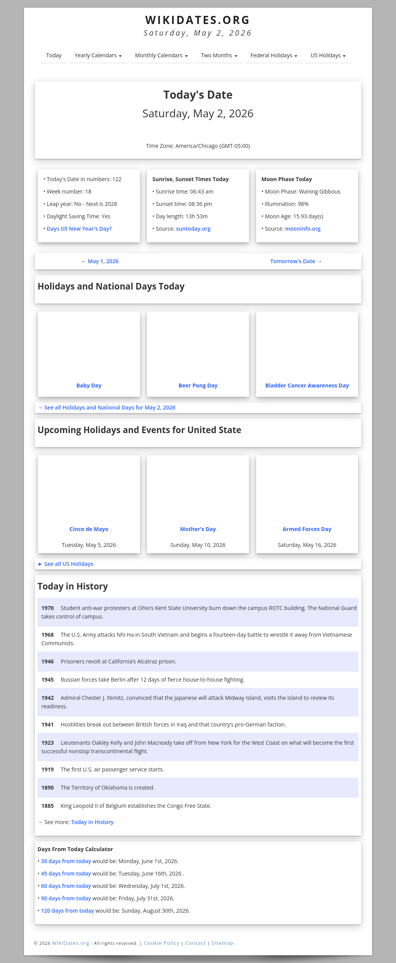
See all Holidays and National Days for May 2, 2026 (113, 407)
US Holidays (328, 55)
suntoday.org (194, 228)
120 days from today (69, 910)
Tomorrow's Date (292, 261)
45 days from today (68, 873)
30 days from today (68, 861)
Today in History (94, 822)
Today (54, 55)
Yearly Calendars (98, 55)
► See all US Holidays (66, 563)
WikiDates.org (198, 19)
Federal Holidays (274, 55)
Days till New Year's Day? (80, 228)
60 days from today (68, 885)
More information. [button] (278, 951)
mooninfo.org (304, 228)
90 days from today (68, 898)
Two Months (219, 55)
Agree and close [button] (353, 941)
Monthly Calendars (161, 55)
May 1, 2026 (103, 261)
